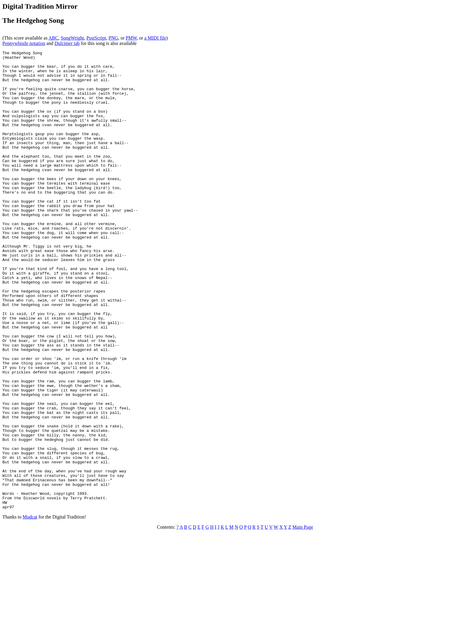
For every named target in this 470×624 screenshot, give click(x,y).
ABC (53, 37)
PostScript (96, 37)
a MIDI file (155, 37)
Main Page (303, 618)
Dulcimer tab (67, 43)
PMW (131, 37)
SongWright (72, 37)
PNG (113, 37)
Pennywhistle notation (23, 43)
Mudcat (30, 608)
